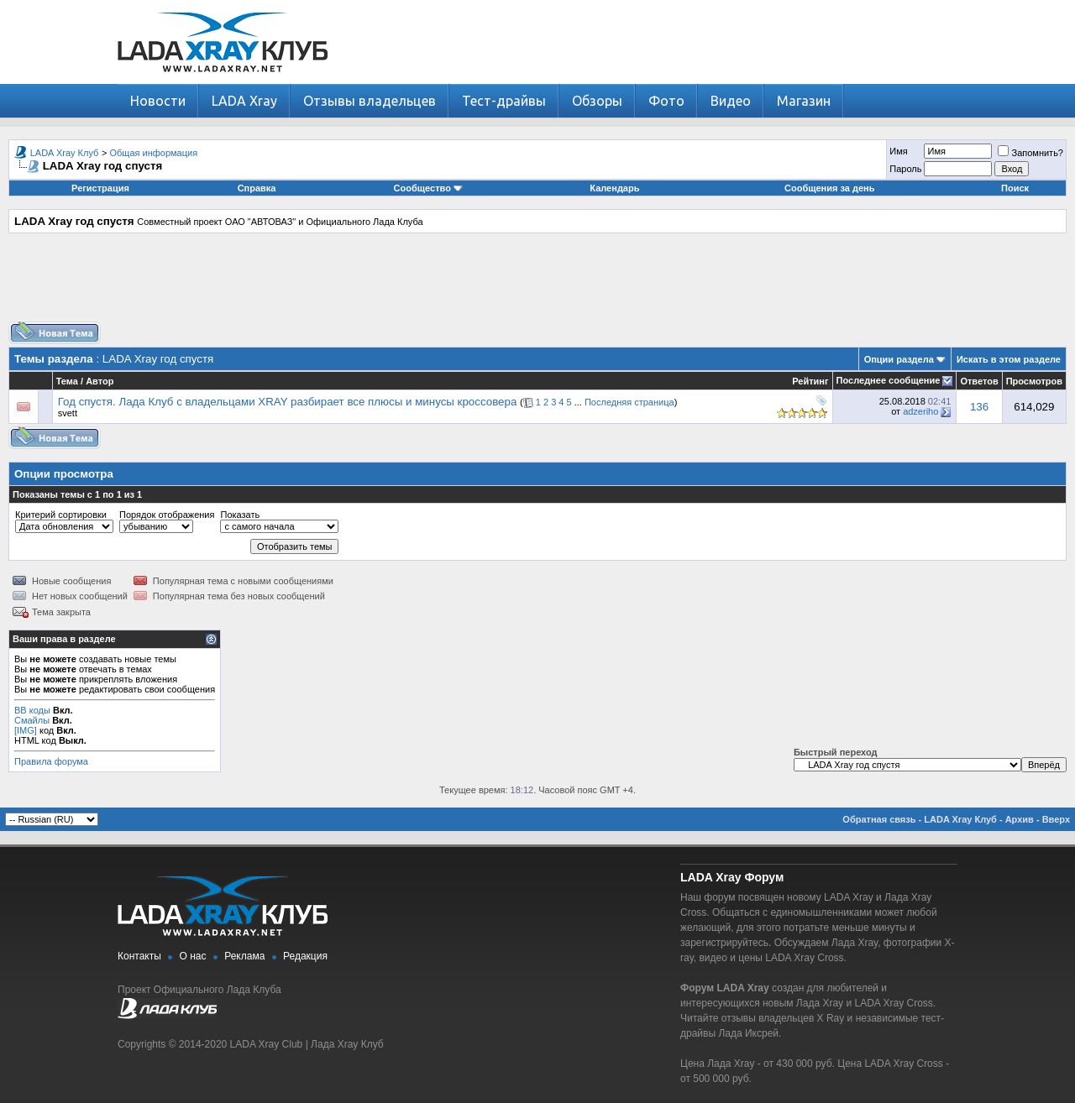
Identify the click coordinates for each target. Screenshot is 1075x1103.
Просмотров (1034, 381)
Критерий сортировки (61, 515)
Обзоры (597, 100)
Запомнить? (1030, 153)
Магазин (804, 100)
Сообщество (428, 188)
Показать (240, 515)
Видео (731, 100)
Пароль (905, 169)
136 (979, 406)
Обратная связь (878, 819)
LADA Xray (244, 100)
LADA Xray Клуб (64, 153)
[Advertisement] (537, 283)
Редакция (305, 956)
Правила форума (51, 761)
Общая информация (154, 153)
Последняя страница (629, 402)
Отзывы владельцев (369, 100)
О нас (193, 956)
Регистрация (100, 188)
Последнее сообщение (888, 380)
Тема (67, 381)
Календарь (614, 188)
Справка (257, 188)
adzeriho (920, 411)
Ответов (979, 381)
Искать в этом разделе (1009, 359)
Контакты (139, 956)
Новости (158, 100)
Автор (99, 381)
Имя (898, 151)
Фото (666, 100)
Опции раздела (899, 359)
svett (67, 413)
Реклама (244, 956)
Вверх (1056, 819)
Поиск (1015, 188)
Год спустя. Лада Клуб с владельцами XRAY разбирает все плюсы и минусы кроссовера (287, 401)
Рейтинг (810, 381)
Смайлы (32, 720)
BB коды (32, 710)
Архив (1019, 819)
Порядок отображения (166, 515)
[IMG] (25, 730)
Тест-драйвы (504, 100)
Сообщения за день (829, 188)
